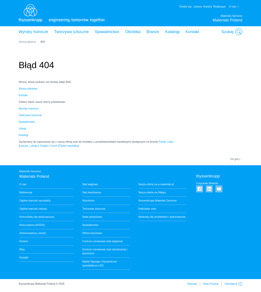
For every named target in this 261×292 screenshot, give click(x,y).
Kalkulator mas (147, 208)
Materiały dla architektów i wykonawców (162, 216)
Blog (22, 249)
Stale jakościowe (92, 216)
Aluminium (88, 200)
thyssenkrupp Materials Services (157, 200)
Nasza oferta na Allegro (152, 192)
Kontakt (192, 31)
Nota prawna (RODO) (32, 225)
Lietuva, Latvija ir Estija (33, 145)
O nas (234, 6)
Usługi (22, 128)
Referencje (25, 192)
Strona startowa (28, 88)
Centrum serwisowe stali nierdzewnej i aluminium (104, 251)
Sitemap (192, 283)
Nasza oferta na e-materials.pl (156, 184)
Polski (162, 141)
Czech (53, 145)
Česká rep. (185, 6)
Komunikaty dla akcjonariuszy (36, 216)
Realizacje (219, 6)
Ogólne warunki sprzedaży (35, 200)
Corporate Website (207, 183)
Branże (152, 31)
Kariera (207, 6)
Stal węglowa (90, 184)
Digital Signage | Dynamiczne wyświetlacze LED (99, 263)
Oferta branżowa (92, 233)
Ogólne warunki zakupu (33, 208)
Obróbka (132, 31)
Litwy (170, 141)
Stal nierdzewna (91, 192)
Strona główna (27, 41)
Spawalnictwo (107, 31)
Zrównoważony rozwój (32, 233)
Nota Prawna (211, 283)
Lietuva (197, 6)
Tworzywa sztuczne (71, 31)
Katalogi (172, 31)
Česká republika (68, 145)
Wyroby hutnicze (33, 31)
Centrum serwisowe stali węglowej (102, 241)
